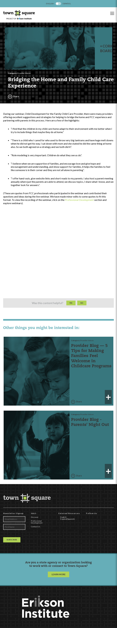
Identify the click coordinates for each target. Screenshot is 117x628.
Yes (70, 307)
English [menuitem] (50, 4)
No (81, 307)
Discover (34, 521)
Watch (33, 518)
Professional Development (79, 204)
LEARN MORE (59, 579)
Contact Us (35, 531)
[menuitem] (50, 4)
